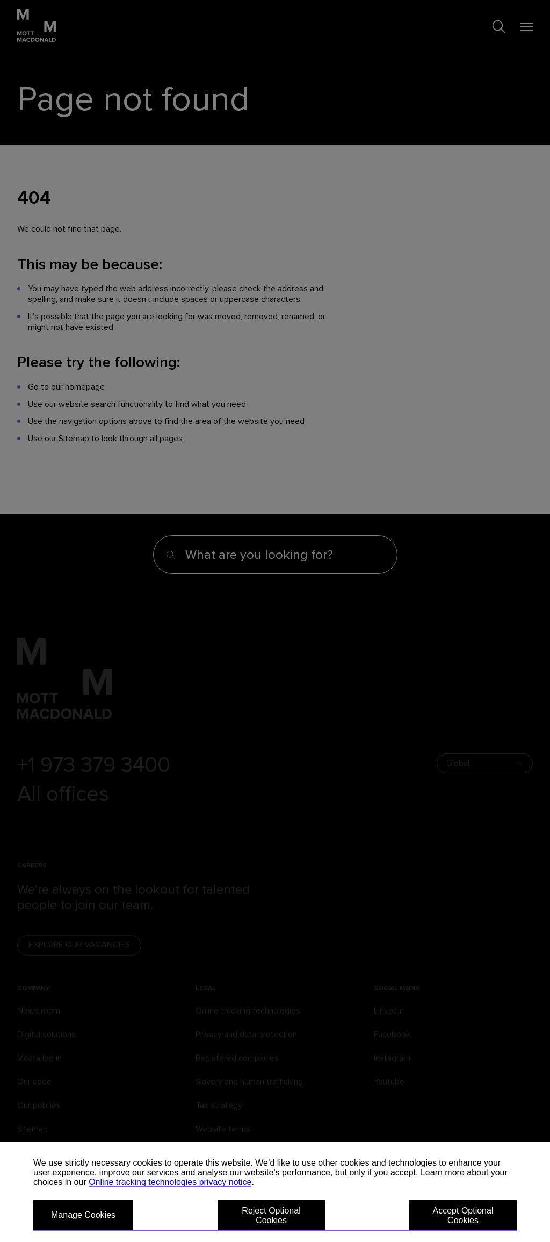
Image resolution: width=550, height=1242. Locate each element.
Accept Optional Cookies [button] (463, 1215)
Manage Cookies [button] (83, 1214)
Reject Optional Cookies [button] (271, 1215)
